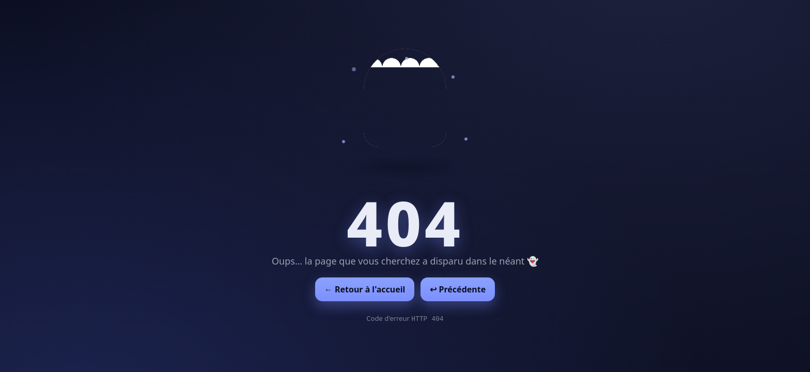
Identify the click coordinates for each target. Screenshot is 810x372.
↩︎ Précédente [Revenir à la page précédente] (458, 289)
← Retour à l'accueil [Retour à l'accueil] (365, 289)
